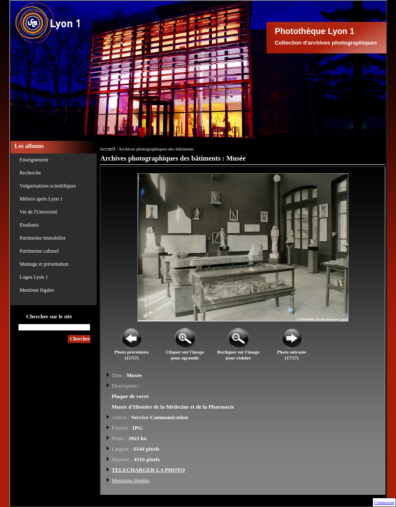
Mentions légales (37, 290)
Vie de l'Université (39, 212)
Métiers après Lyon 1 (41, 199)
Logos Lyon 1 (34, 277)
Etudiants (29, 225)
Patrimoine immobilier (43, 238)
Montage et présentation (44, 264)
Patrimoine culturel (39, 251)
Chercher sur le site (49, 316)
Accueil (107, 149)
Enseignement (34, 160)
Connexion (384, 502)
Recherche (30, 173)
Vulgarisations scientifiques (48, 186)
